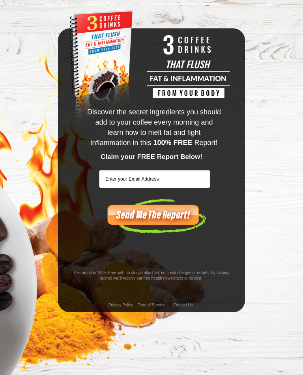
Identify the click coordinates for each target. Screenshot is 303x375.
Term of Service (151, 305)
